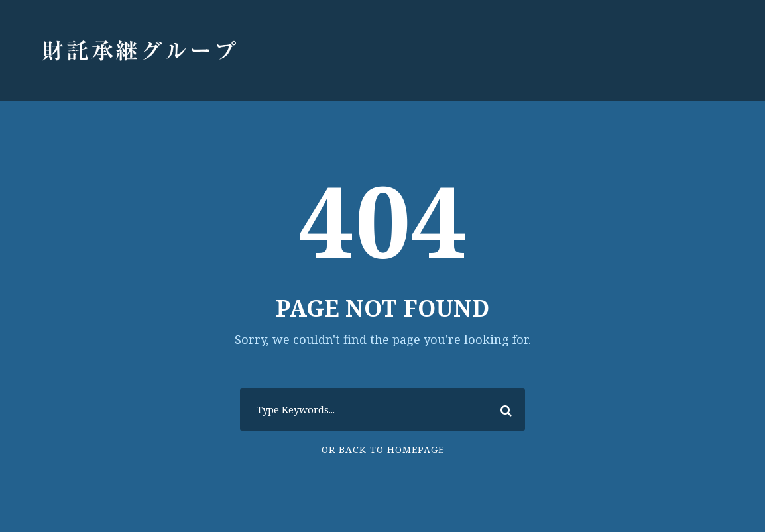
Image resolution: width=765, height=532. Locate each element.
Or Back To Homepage (383, 449)
